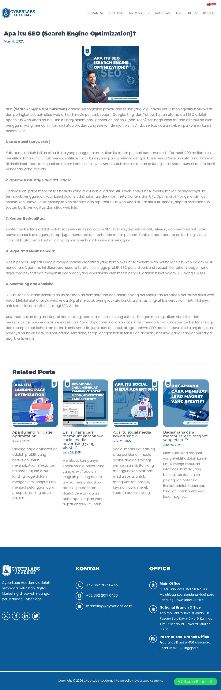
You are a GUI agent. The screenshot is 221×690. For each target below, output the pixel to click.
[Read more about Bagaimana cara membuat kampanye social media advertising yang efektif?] (85, 403)
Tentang (116, 13)
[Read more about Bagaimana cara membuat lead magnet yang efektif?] (186, 403)
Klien (192, 13)
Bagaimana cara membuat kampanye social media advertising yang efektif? (83, 440)
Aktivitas (162, 13)
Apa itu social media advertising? (132, 434)
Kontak (209, 13)
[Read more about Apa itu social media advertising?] (136, 403)
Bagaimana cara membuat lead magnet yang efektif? (185, 436)
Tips (179, 13)
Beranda (95, 13)
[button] (139, 13)
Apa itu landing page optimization (32, 434)
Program (139, 13)
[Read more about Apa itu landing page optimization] (35, 403)
